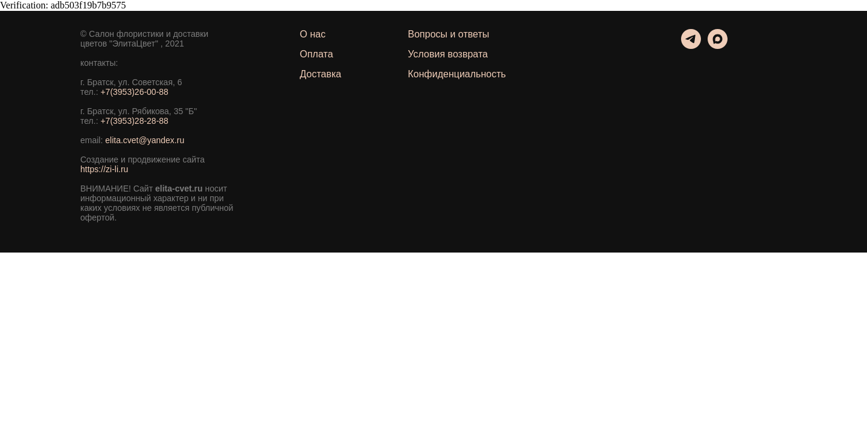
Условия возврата (448, 54)
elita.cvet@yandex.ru (144, 140)
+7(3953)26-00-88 (134, 92)
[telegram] (691, 45)
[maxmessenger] (718, 45)
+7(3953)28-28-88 (134, 121)
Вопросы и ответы (449, 34)
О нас (313, 34)
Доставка (321, 74)
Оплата (316, 54)
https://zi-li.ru (104, 169)
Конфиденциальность (457, 74)
